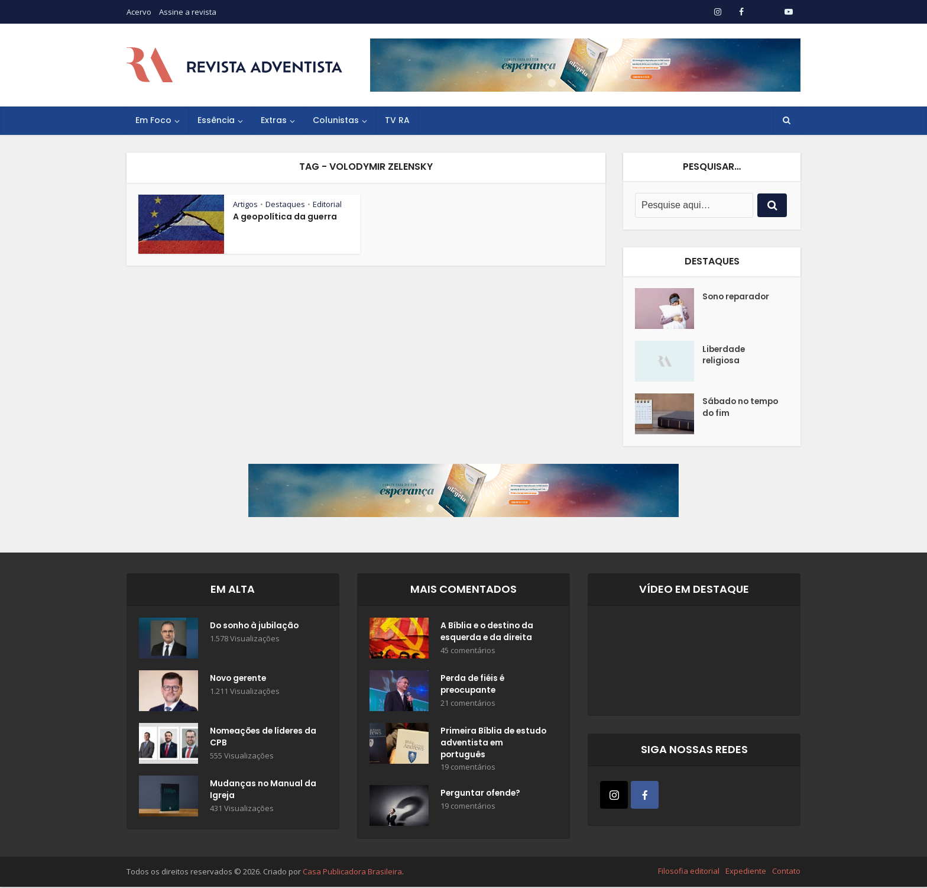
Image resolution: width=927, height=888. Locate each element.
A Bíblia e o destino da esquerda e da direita (488, 632)
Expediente (745, 872)
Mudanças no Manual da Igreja (256, 790)
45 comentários (467, 651)
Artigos (245, 204)
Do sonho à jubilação (256, 626)
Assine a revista (187, 12)
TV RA (397, 120)
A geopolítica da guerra (285, 216)
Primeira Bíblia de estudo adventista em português (488, 743)
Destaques (285, 204)
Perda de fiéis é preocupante (473, 685)
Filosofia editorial (688, 872)
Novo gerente (239, 679)
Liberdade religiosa (724, 355)
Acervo (139, 12)
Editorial (327, 204)
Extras (274, 120)
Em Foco (153, 120)
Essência (216, 120)
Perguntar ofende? (481, 795)
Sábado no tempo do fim (742, 408)
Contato (786, 872)
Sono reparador (737, 297)
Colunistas (336, 120)
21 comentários (467, 704)
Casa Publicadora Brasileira (352, 872)
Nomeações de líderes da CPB (258, 738)
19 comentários (467, 768)
